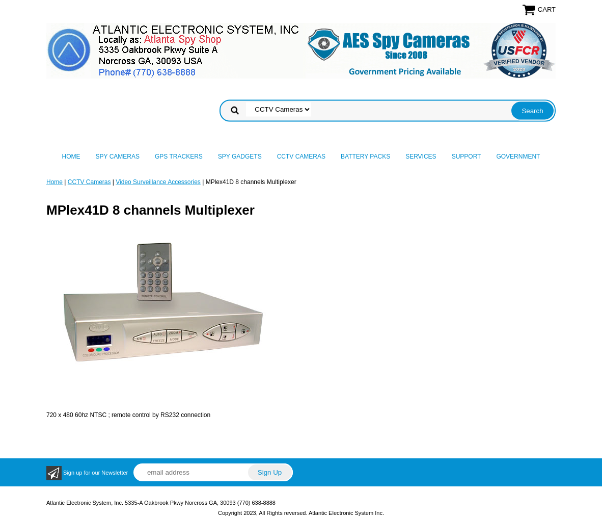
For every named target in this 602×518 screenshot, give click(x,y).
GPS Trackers (179, 156)
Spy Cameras (118, 156)
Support (466, 156)
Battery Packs (365, 156)
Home (71, 156)
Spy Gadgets (240, 156)
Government (518, 156)
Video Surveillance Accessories (158, 182)
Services (420, 156)
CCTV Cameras (301, 156)
